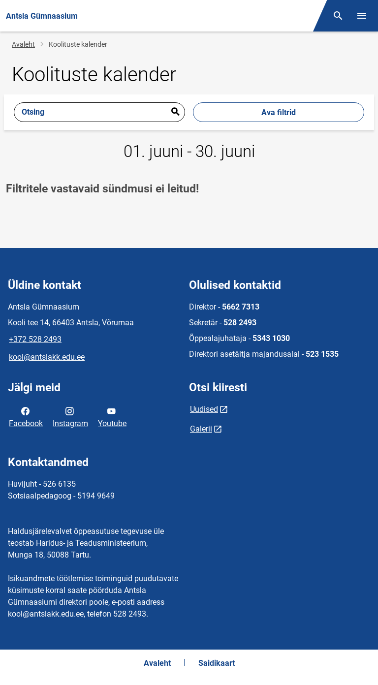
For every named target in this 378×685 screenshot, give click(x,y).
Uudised (204, 409)
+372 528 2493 (35, 339)
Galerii (201, 429)
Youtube (112, 416)
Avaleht (23, 44)
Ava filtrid (278, 112)
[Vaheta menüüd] (362, 16)
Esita (175, 112)
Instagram (70, 416)
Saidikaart (216, 663)
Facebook (26, 416)
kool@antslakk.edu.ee (47, 357)
